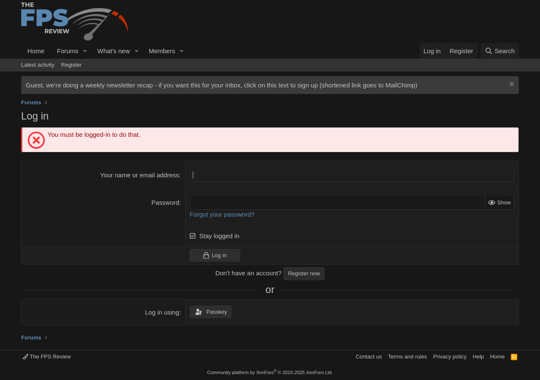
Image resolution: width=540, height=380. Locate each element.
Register (71, 65)
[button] (85, 51)
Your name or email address (139, 175)
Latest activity (37, 65)
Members (162, 50)
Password (165, 202)
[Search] (500, 51)
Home (35, 50)
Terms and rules (407, 356)
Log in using (162, 312)
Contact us (369, 356)
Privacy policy (450, 356)
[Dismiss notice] (510, 85)
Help (478, 356)
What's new (113, 50)
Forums (67, 50)
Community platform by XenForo (270, 372)
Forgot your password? (222, 214)
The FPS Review (47, 356)
